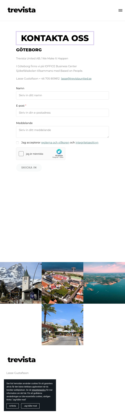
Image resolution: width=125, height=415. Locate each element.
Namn (20, 88)
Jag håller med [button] (30, 406)
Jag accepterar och (59, 142)
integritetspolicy (39, 390)
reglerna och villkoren (55, 142)
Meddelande (24, 123)
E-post (20, 105)
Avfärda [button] (12, 406)
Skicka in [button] (29, 167)
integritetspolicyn (87, 142)
